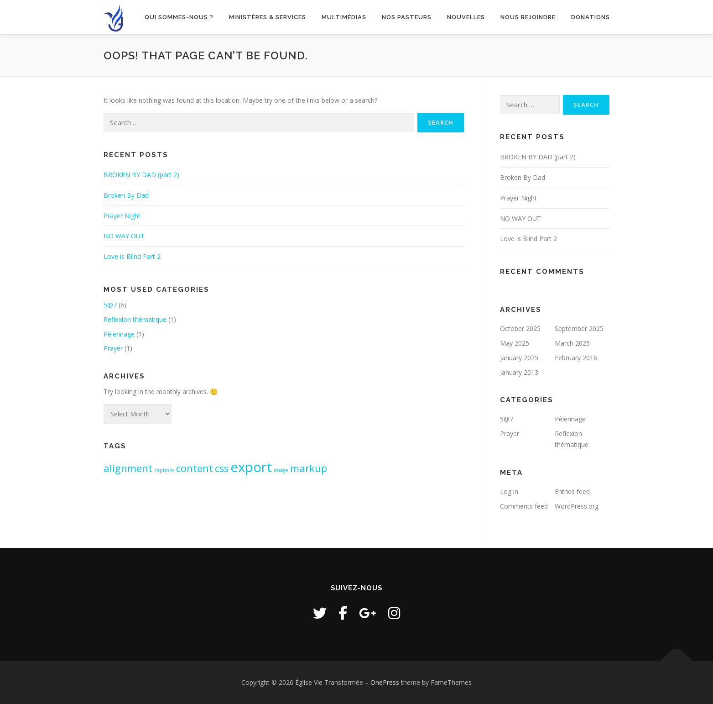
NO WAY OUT (124, 235)
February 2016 (576, 357)
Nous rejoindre (528, 17)
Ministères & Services (267, 17)
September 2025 (579, 328)
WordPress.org (577, 506)
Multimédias (344, 17)
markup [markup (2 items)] (308, 468)
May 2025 (514, 343)
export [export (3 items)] (251, 467)
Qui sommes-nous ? (179, 17)
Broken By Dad (126, 195)
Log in (509, 491)
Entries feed (572, 491)
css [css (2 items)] (222, 468)
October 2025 (520, 328)
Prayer (113, 348)
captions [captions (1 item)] (164, 470)
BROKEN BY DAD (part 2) (141, 174)
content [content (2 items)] (194, 468)
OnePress (384, 682)
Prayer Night (122, 215)
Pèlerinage (119, 334)
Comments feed (524, 506)
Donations (590, 17)
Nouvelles (466, 17)
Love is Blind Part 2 (132, 256)
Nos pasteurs (407, 17)
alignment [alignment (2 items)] (128, 468)
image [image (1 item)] (281, 470)
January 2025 (519, 357)
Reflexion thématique (135, 319)
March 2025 (572, 343)
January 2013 (519, 372)
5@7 (110, 304)
